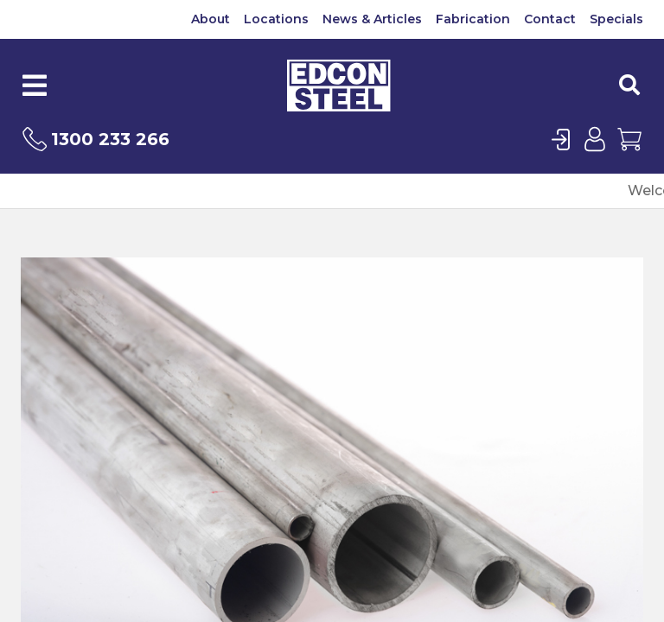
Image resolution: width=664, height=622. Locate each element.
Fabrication (473, 19)
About (210, 19)
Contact (550, 19)
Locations (276, 19)
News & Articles (372, 19)
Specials (616, 19)
